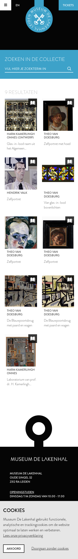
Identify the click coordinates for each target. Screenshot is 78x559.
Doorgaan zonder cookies (50, 548)
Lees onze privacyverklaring (23, 535)
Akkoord (14, 549)
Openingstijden (22, 492)
